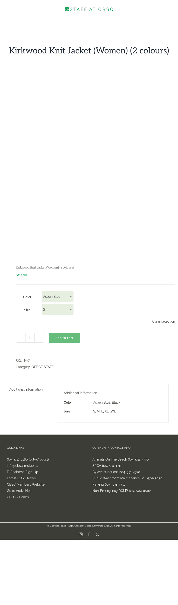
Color (27, 297)
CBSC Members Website (25, 484)
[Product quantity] (30, 337)
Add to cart (64, 338)
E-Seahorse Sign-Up (22, 472)
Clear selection (163, 321)
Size (27, 310)
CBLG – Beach (18, 497)
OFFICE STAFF (43, 367)
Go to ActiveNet (19, 491)
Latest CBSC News (21, 478)
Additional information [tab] (26, 389)
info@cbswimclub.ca (22, 466)
